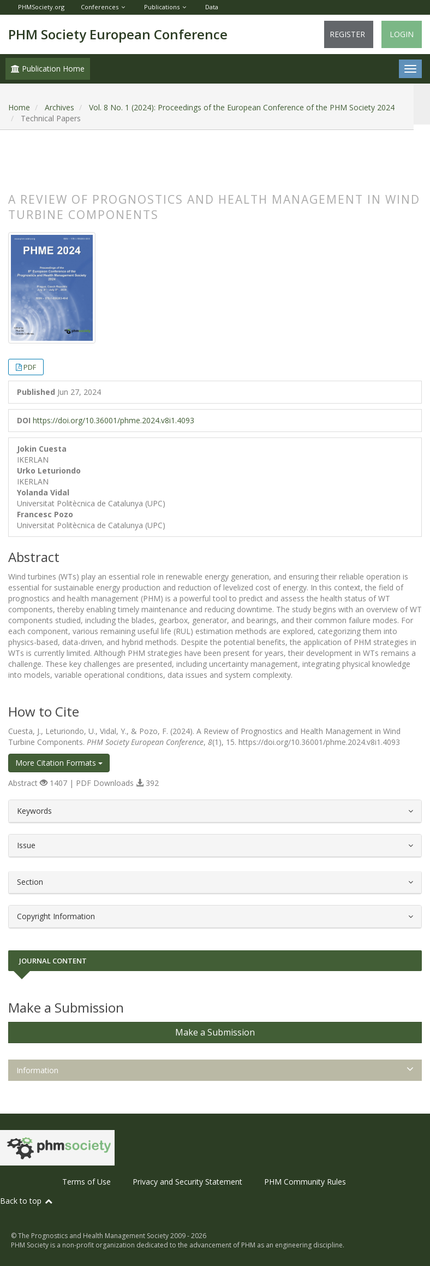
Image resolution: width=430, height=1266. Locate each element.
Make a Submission (215, 1032)
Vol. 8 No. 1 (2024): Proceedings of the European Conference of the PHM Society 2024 (242, 107)
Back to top (26, 1201)
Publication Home (48, 68)
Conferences (99, 7)
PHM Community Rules (305, 1181)
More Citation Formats (59, 763)
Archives (59, 107)
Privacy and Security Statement (187, 1181)
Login (402, 34)
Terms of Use (86, 1181)
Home (19, 107)
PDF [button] (29, 367)
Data (211, 7)
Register (347, 34)
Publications (162, 7)
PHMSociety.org (41, 7)
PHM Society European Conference (118, 34)
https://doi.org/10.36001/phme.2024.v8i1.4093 (113, 420)
